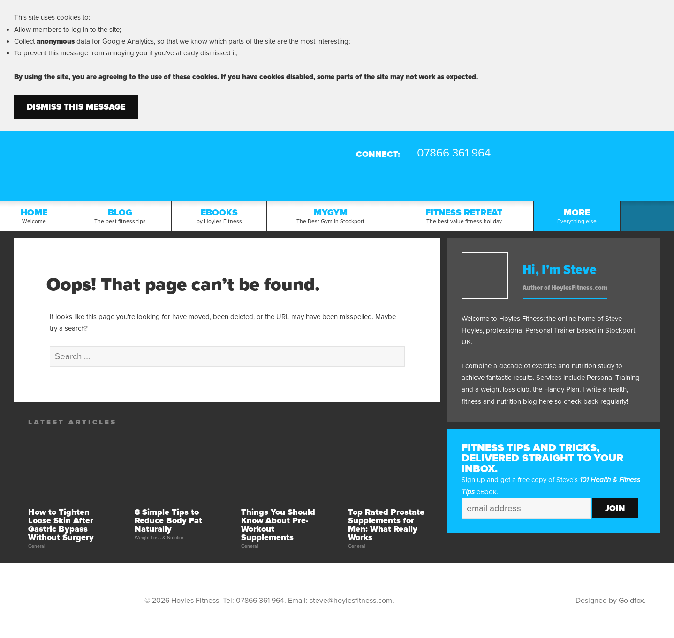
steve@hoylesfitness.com (351, 600)
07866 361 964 (260, 600)
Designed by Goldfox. (611, 600)
